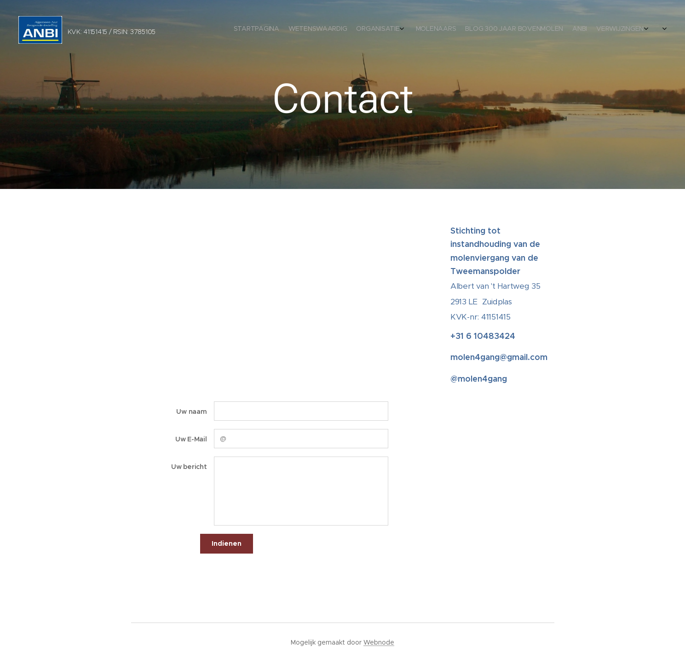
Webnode (378, 642)
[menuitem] (589, 29)
